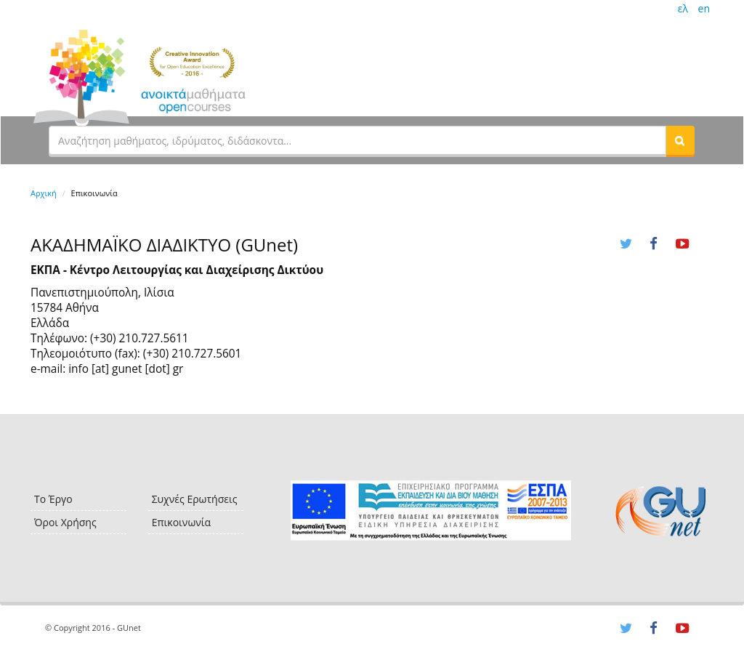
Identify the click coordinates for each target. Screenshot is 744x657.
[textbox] (357, 140)
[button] (680, 140)
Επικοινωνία (181, 522)
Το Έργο (53, 499)
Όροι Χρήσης (65, 522)
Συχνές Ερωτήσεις (195, 499)
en (704, 8)
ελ (683, 8)
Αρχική (44, 193)
